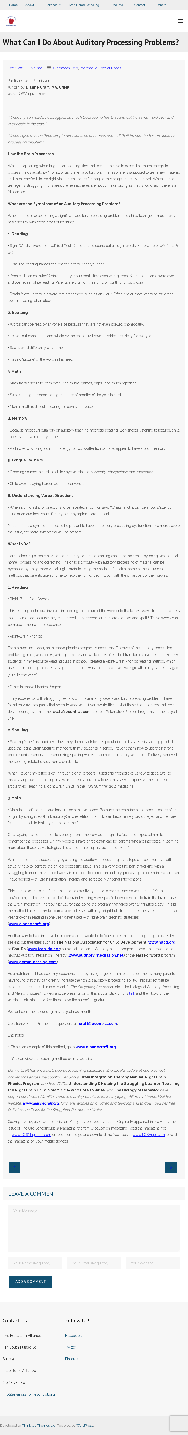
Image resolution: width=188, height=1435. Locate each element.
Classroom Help (65, 68)
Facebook (73, 1335)
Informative (88, 68)
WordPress (84, 1425)
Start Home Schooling (84, 5)
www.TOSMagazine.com (31, 1135)
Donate (161, 5)
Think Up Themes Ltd (38, 1425)
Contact (139, 5)
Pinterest (72, 1359)
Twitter (70, 1347)
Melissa (36, 68)
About (29, 5)
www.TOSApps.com (149, 1135)
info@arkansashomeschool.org (29, 1394)
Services (51, 5)
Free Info (117, 5)
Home (13, 5)
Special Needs (110, 68)
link (132, 993)
